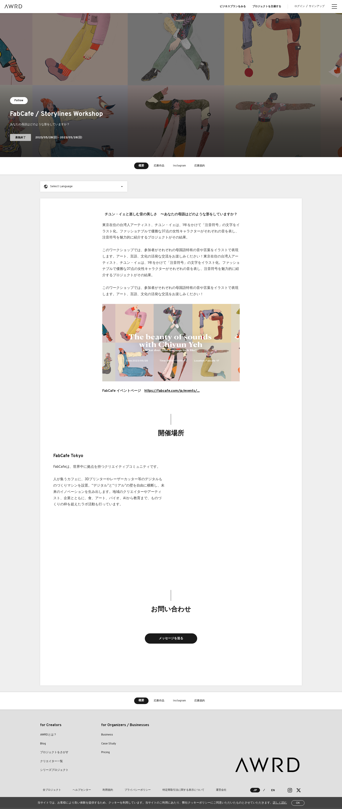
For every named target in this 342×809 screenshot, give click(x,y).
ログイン (299, 6)
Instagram (179, 166)
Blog (43, 745)
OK (298, 803)
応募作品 (155, 166)
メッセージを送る (171, 639)
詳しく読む (280, 803)
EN (273, 791)
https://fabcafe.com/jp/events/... (172, 391)
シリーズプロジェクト (54, 771)
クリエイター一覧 (51, 762)
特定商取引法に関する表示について (160, 791)
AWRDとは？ (48, 736)
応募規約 (203, 166)
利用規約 (95, 791)
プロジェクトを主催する (266, 6)
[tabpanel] (171, 85)
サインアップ (317, 6)
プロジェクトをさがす (54, 754)
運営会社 (193, 791)
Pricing (105, 754)
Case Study (108, 745)
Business (107, 736)
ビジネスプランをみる (233, 6)
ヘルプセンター (74, 791)
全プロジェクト (49, 791)
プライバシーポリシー (120, 791)
